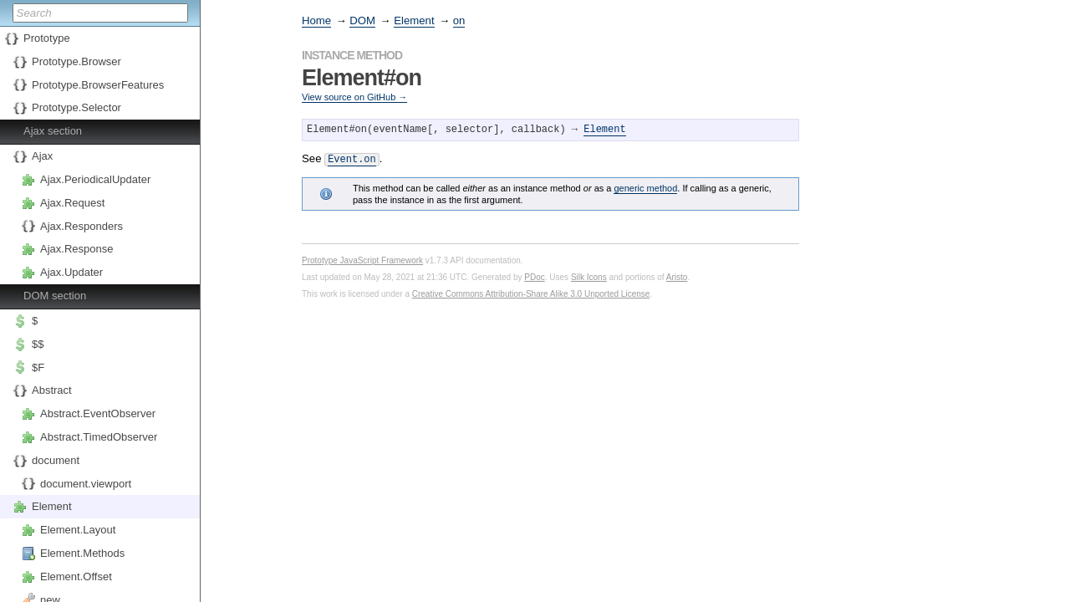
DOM (362, 20)
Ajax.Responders (81, 226)
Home (316, 20)
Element (52, 506)
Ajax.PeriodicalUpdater (95, 179)
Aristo (677, 275)
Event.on (352, 158)
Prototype (46, 38)
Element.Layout (77, 529)
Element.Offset (76, 576)
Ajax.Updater (71, 272)
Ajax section (52, 131)
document (55, 460)
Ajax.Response (76, 248)
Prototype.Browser (76, 61)
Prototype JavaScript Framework (362, 258)
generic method (645, 186)
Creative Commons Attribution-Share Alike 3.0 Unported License (531, 292)
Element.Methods (82, 553)
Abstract (52, 390)
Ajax (42, 156)
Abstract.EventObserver (97, 413)
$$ (37, 344)
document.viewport (85, 483)
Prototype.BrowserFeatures (98, 85)
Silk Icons (589, 275)
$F (38, 367)
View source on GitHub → (354, 97)
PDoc (534, 275)
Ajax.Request (72, 202)
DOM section (54, 295)
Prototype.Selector (76, 107)
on (459, 20)
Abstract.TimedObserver (98, 437)
